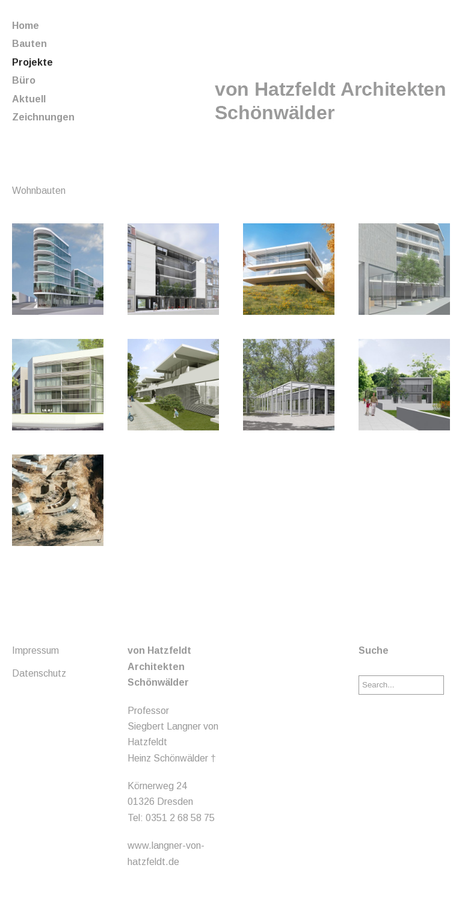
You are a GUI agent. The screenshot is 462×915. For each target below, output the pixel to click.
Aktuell (29, 99)
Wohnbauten (39, 190)
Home (25, 25)
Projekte (32, 62)
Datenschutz (39, 673)
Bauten (29, 44)
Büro (23, 80)
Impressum (35, 650)
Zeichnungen (43, 117)
